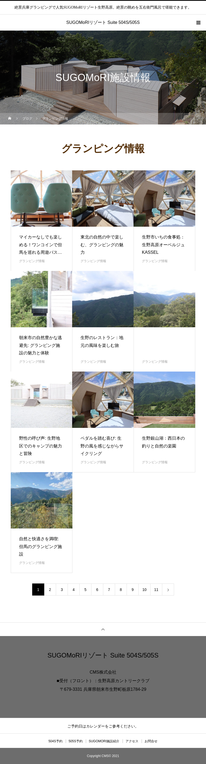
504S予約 (55, 741)
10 (144, 589)
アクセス (132, 741)
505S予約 (76, 741)
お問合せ (151, 741)
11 (156, 589)
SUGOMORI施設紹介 (104, 741)
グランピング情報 (32, 261)
